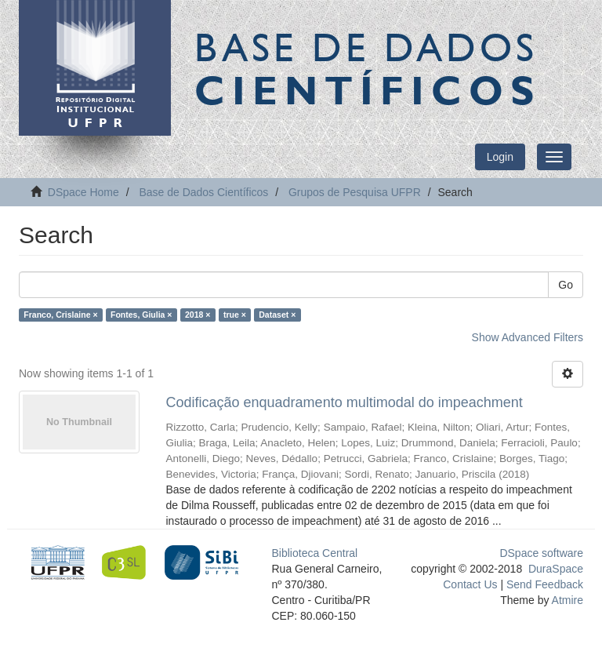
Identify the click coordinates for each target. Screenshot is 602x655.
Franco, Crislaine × (60, 314)
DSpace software (541, 553)
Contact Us (470, 584)
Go (565, 284)
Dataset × (277, 314)
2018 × (197, 314)
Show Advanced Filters (527, 337)
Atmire (566, 600)
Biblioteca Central (315, 553)
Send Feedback (544, 584)
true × (234, 314)
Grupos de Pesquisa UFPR (354, 192)
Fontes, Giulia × (141, 314)
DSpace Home (83, 192)
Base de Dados (367, 68)
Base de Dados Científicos (203, 192)
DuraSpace (555, 568)
